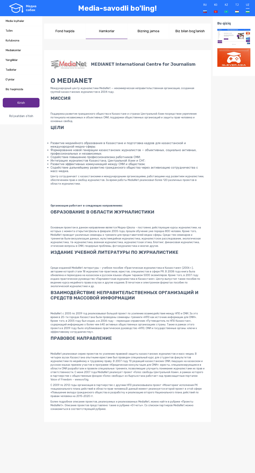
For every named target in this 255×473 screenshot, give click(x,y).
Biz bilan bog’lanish (190, 31)
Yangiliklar (12, 60)
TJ (237, 8)
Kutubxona (12, 40)
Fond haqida (64, 31)
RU (205, 8)
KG (216, 8)
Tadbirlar (11, 69)
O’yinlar (10, 79)
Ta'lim (9, 30)
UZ (247, 8)
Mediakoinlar (13, 50)
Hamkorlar (106, 31)
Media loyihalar (15, 21)
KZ (226, 8)
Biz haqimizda (14, 89)
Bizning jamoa (148, 31)
